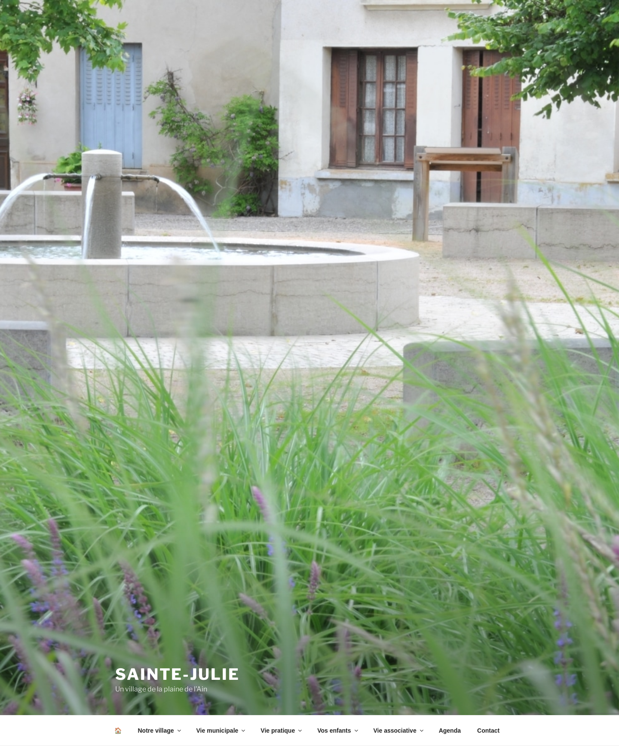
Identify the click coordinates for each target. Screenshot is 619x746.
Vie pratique (281, 730)
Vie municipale (221, 730)
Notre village (160, 730)
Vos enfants (338, 730)
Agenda (450, 730)
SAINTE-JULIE (177, 674)
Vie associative (399, 730)
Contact (488, 730)
